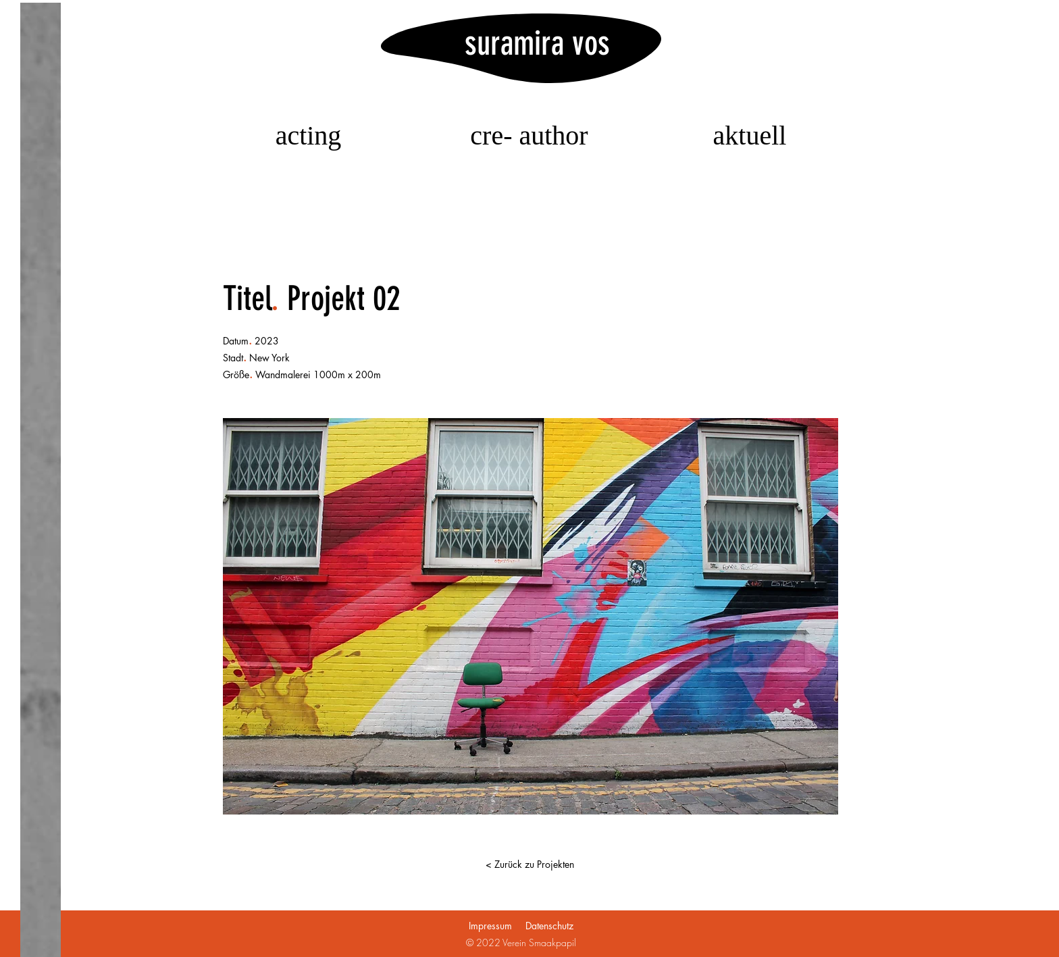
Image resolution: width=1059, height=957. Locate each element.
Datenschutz (549, 925)
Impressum (490, 925)
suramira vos (537, 43)
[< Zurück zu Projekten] (529, 864)
